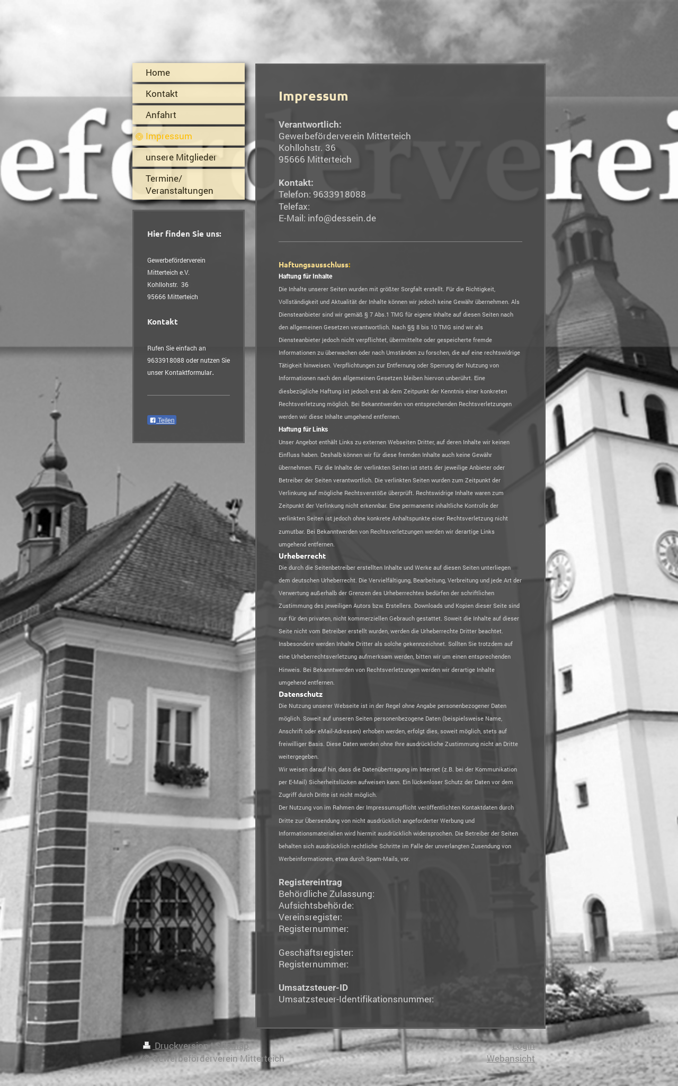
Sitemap (232, 1045)
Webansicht (511, 1058)
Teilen (161, 420)
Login (523, 1045)
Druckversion (177, 1045)
